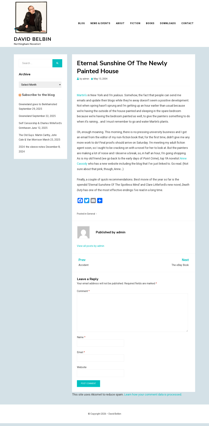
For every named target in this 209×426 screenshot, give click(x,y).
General (91, 216)
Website (82, 370)
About (121, 24)
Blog (83, 24)
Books (151, 24)
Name (81, 340)
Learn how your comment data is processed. (153, 397)
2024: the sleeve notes (32, 149)
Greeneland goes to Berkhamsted (38, 107)
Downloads (169, 24)
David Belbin (32, 40)
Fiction (137, 24)
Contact (189, 24)
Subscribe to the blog (38, 97)
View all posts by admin (90, 248)
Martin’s (82, 98)
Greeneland (25, 118)
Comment (83, 293)
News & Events (102, 24)
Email (81, 355)
